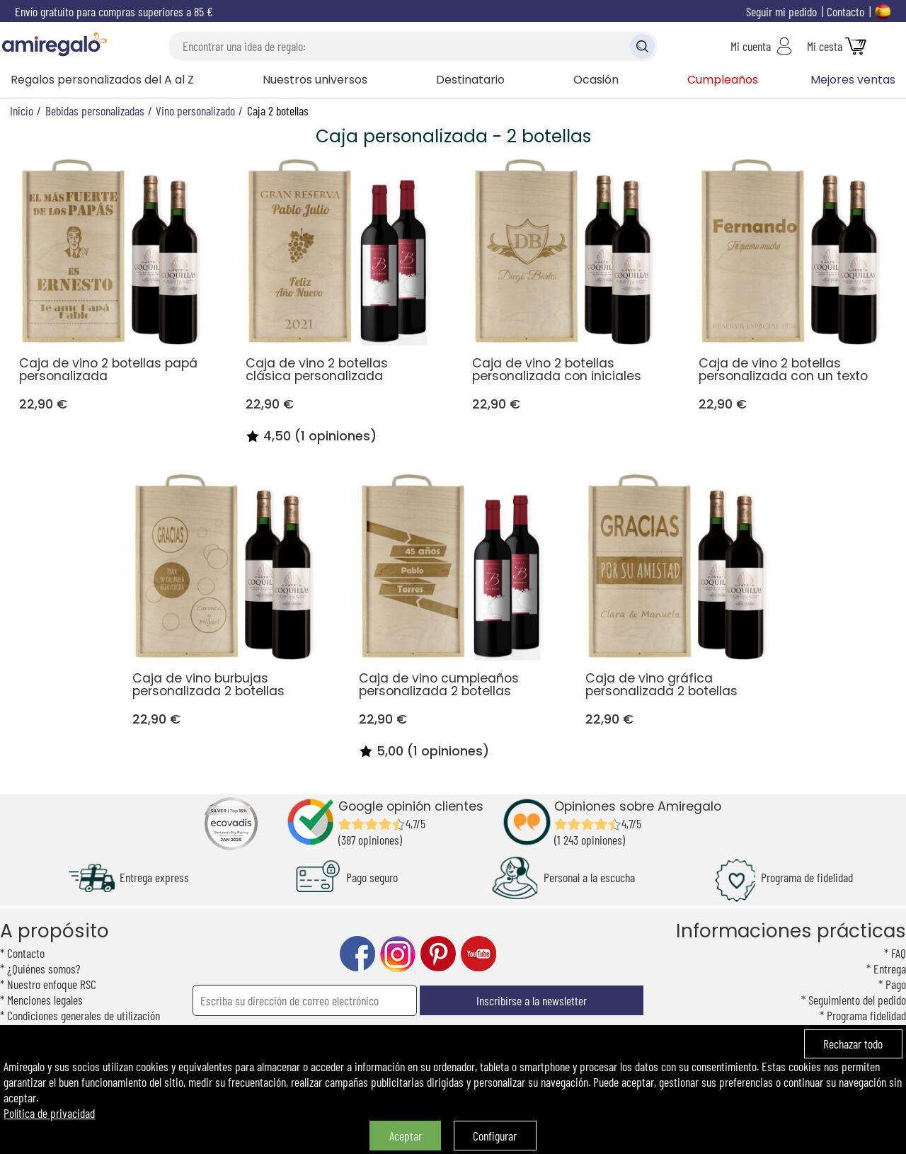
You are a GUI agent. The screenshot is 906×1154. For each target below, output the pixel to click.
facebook (357, 954)
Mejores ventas (852, 80)
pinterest (438, 954)
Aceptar (405, 1135)
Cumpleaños (722, 80)
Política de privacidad (49, 1113)
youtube (478, 954)
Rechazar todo (853, 1043)
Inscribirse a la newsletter (531, 1000)
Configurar (495, 1135)
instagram (397, 954)
